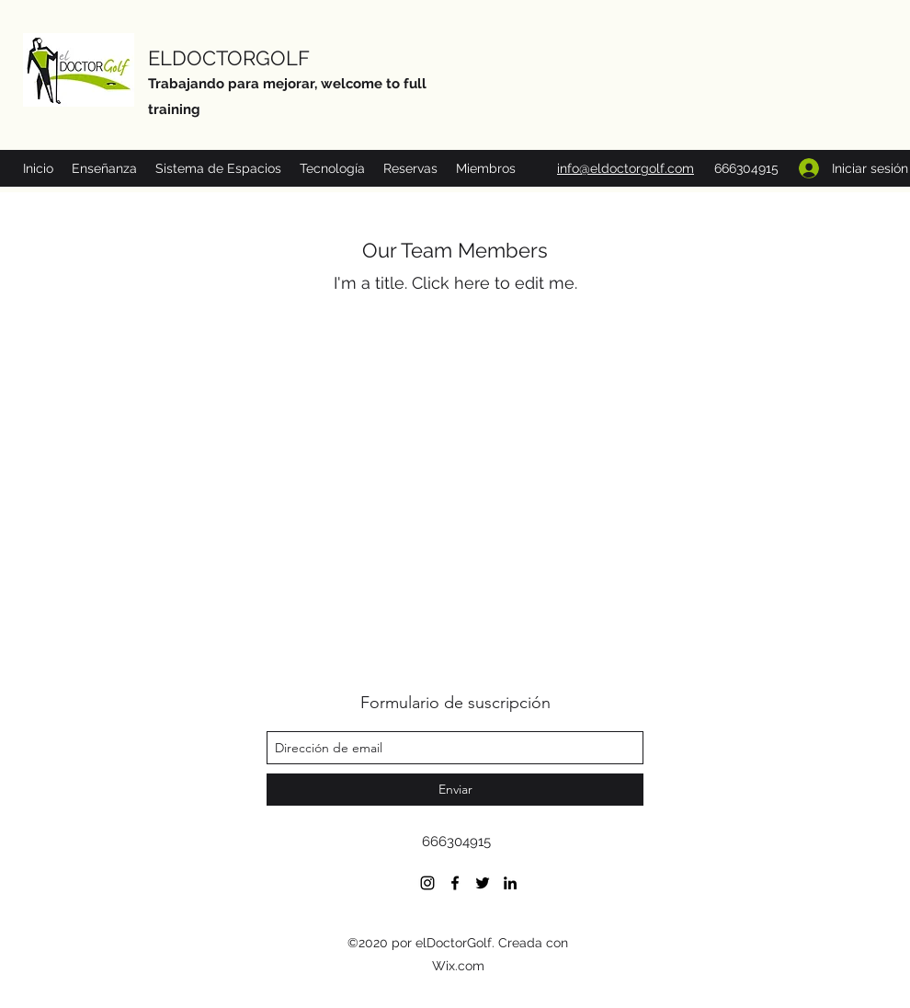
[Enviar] (455, 789)
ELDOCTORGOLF (229, 58)
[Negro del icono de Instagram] (427, 883)
